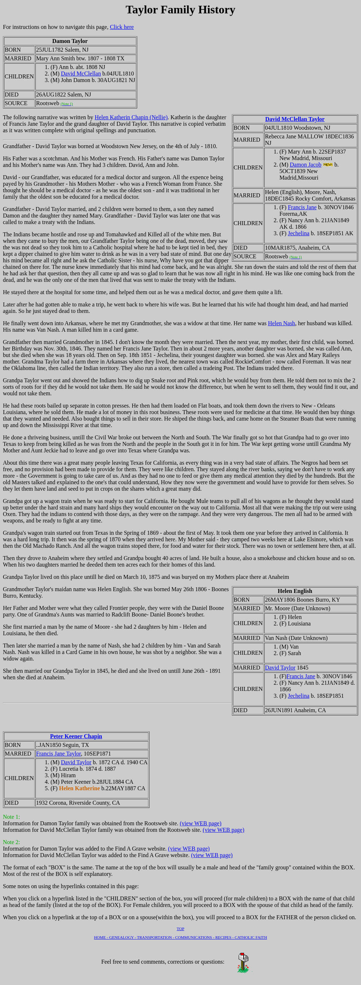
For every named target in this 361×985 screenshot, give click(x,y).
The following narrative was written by (49, 117)
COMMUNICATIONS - (195, 937)
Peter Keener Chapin (76, 736)
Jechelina (298, 233)
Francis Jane (302, 207)
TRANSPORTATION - (156, 937)
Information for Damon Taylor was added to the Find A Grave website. (85, 845)
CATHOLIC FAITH (251, 937)
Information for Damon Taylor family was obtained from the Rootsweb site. (91, 820)
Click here (122, 27)
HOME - (101, 937)
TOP (180, 928)
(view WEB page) (200, 823)
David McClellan (81, 73)
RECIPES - (225, 937)
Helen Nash (281, 323)
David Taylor (280, 667)
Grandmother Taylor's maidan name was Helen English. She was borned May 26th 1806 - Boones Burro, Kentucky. (180, 655)
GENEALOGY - (123, 937)
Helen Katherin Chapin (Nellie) (131, 117)
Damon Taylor (70, 41)
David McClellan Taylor (295, 119)
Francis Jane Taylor (58, 753)
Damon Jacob (306, 165)
